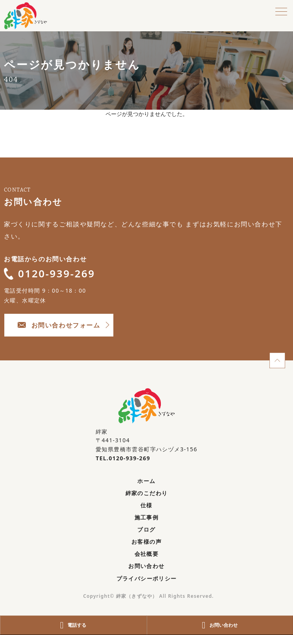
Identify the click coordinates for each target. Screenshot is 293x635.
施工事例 (147, 517)
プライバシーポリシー (146, 578)
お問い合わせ (146, 566)
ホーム (146, 481)
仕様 (146, 505)
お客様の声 (146, 541)
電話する (73, 625)
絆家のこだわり (147, 493)
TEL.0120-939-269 (123, 458)
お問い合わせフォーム (59, 325)
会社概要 (147, 553)
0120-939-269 (49, 273)
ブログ (146, 529)
